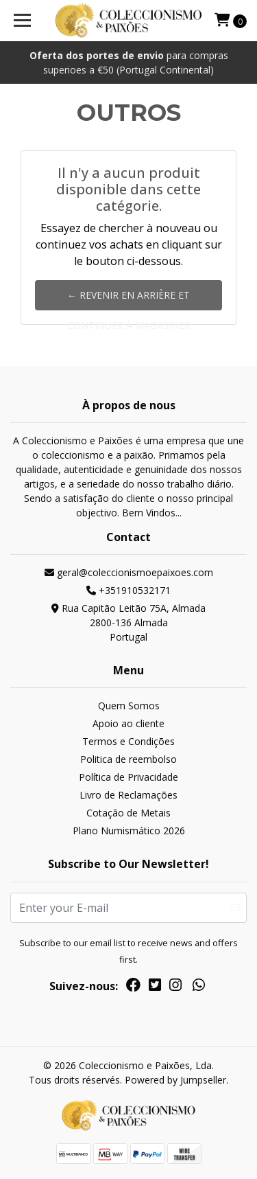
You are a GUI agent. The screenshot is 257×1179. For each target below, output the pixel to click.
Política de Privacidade (128, 776)
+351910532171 (128, 590)
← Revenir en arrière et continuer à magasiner (129, 299)
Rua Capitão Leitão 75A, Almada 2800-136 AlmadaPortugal (128, 622)
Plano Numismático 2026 (129, 830)
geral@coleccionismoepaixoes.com (129, 572)
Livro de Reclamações (128, 794)
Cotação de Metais (128, 812)
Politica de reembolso (128, 759)
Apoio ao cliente (128, 723)
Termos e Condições (128, 741)
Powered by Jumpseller (175, 1079)
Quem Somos (129, 705)
